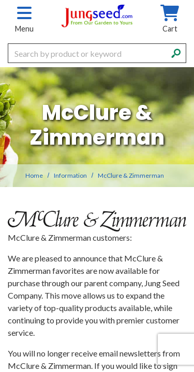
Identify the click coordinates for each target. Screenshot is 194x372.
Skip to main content (0, 0)
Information (70, 175)
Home (34, 175)
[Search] (176, 52)
